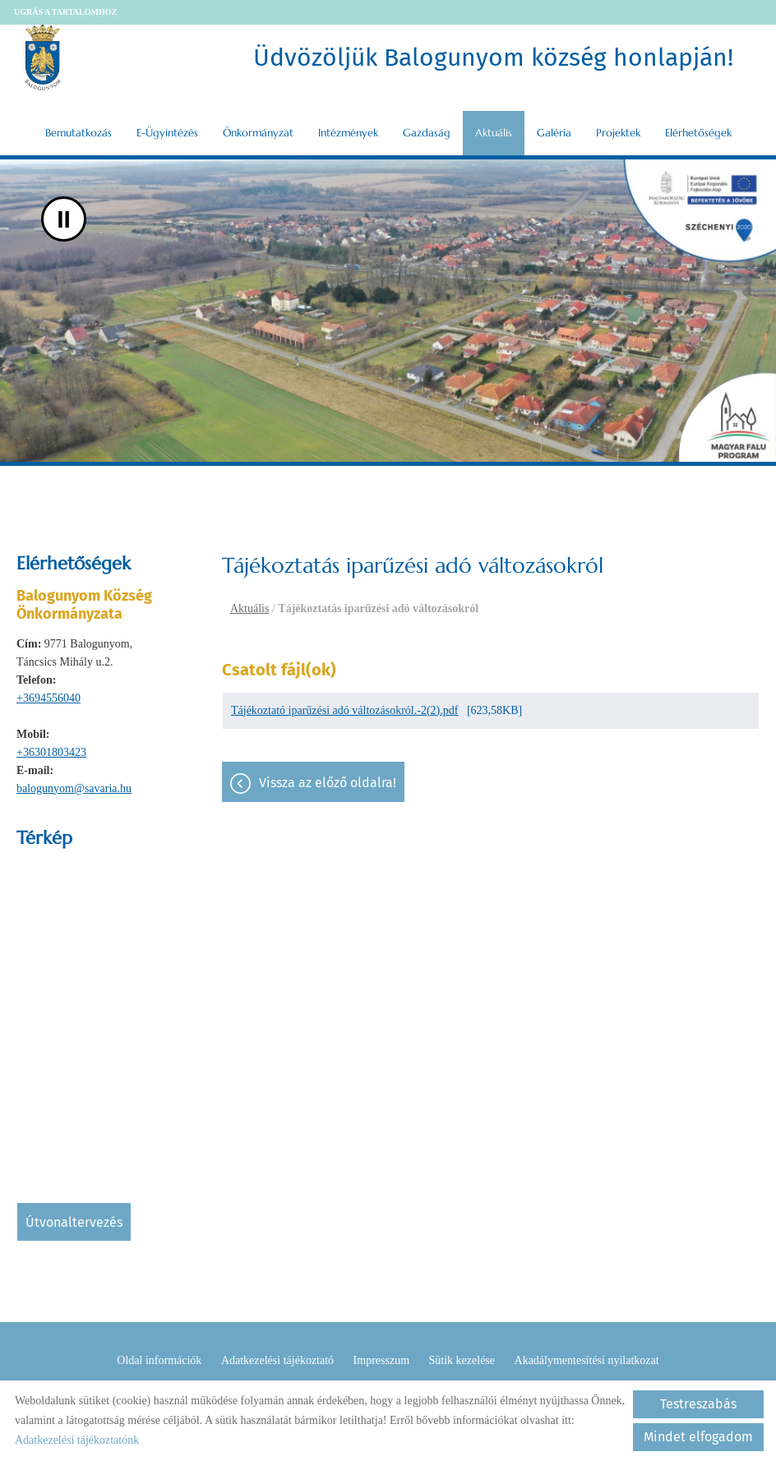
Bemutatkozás (78, 133)
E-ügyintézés (167, 133)
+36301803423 (51, 752)
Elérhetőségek (698, 133)
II (64, 219)
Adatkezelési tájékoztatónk (77, 1440)
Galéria (554, 133)
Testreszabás (698, 1404)
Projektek (618, 133)
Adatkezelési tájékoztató (277, 1360)
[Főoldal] (43, 57)
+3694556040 (48, 698)
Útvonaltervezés (73, 1222)
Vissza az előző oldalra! (327, 782)
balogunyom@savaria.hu (74, 788)
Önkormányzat (258, 133)
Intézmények (348, 133)
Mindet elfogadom (698, 1437)
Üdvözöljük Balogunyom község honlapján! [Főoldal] (493, 57)
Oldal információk (159, 1360)
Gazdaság (426, 133)
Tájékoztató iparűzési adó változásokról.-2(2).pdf (344, 710)
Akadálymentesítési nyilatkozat (587, 1360)
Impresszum (381, 1360)
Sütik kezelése (462, 1360)
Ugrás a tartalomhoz (65, 11)
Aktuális (493, 133)
